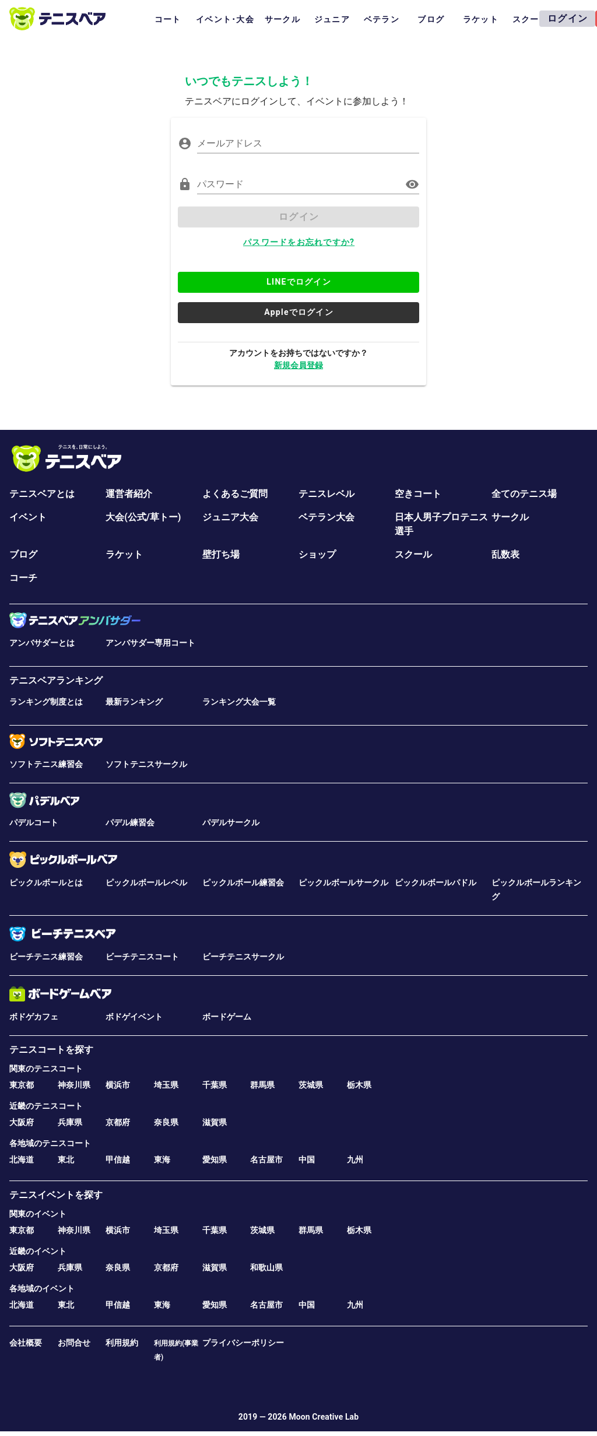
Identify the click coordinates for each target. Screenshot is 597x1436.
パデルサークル (230, 822)
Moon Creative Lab (324, 1416)
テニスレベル (326, 493)
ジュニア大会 (230, 517)
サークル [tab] (282, 19)
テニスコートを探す (51, 1049)
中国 (306, 1159)
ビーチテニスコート (142, 956)
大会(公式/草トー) (143, 517)
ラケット (124, 554)
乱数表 (505, 554)
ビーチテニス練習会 (46, 956)
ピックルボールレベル (146, 882)
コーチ (23, 577)
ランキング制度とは (46, 701)
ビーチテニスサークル (243, 956)
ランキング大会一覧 (239, 701)
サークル (510, 517)
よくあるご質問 (235, 493)
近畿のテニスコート (46, 1106)
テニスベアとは (42, 493)
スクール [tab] (530, 19)
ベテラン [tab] (381, 19)
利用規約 (122, 1342)
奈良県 (166, 1122)
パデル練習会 (130, 822)
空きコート (418, 493)
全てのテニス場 (524, 493)
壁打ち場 (221, 554)
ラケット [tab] (480, 19)
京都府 (118, 1122)
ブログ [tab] (430, 19)
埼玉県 (166, 1085)
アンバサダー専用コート (150, 642)
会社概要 (25, 1342)
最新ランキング (134, 701)
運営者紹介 (129, 493)
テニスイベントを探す (56, 1194)
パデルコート (33, 822)
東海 (162, 1159)
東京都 (21, 1085)
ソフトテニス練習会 (46, 764)
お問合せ (74, 1342)
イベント (28, 517)
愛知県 (214, 1159)
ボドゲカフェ (33, 1016)
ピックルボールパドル (435, 882)
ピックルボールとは (46, 882)
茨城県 (310, 1085)
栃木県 (359, 1085)
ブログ (23, 554)
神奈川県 (74, 1085)
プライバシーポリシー (243, 1342)
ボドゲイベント (134, 1016)
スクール (413, 554)
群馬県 (262, 1085)
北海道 (21, 1159)
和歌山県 (266, 1267)
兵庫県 (70, 1122)
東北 (66, 1159)
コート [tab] (167, 19)
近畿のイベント (37, 1251)
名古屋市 (266, 1159)
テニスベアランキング (56, 680)
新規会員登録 (298, 365)
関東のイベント (37, 1213)
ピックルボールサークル (343, 882)
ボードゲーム (226, 1016)
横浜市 (118, 1085)
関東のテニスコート (46, 1068)
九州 (355, 1159)
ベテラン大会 (326, 517)
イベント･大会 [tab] (225, 19)
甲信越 (118, 1159)
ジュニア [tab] (332, 19)
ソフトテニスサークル (146, 764)
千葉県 (214, 1085)
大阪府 (21, 1122)
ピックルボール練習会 (243, 882)
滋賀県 (214, 1122)
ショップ (317, 554)
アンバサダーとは (42, 642)
